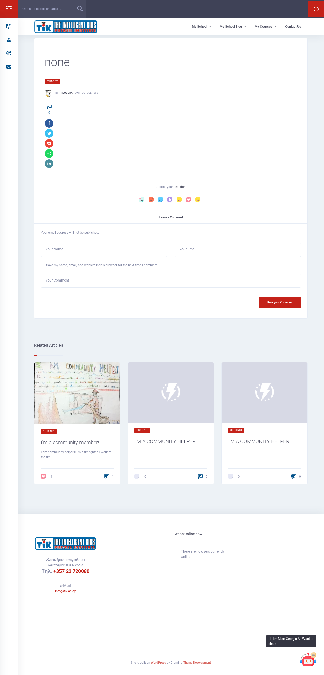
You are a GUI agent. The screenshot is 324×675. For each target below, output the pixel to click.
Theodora (66, 92)
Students (52, 81)
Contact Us (293, 26)
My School (199, 26)
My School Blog (231, 26)
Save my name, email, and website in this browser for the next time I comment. (102, 266)
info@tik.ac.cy (65, 591)
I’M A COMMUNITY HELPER (168, 443)
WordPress (158, 662)
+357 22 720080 (71, 571)
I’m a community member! (73, 444)
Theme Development (197, 662)
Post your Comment (279, 304)
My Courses (263, 26)
